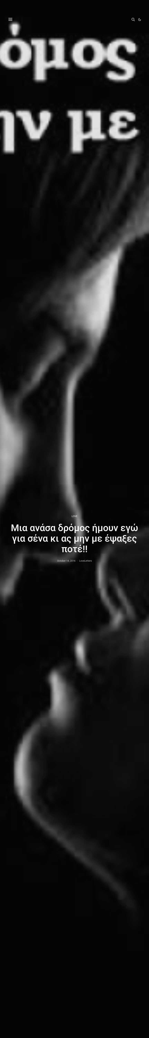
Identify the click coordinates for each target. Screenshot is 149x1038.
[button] (139, 19)
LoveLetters (85, 560)
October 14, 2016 (66, 560)
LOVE (74, 516)
